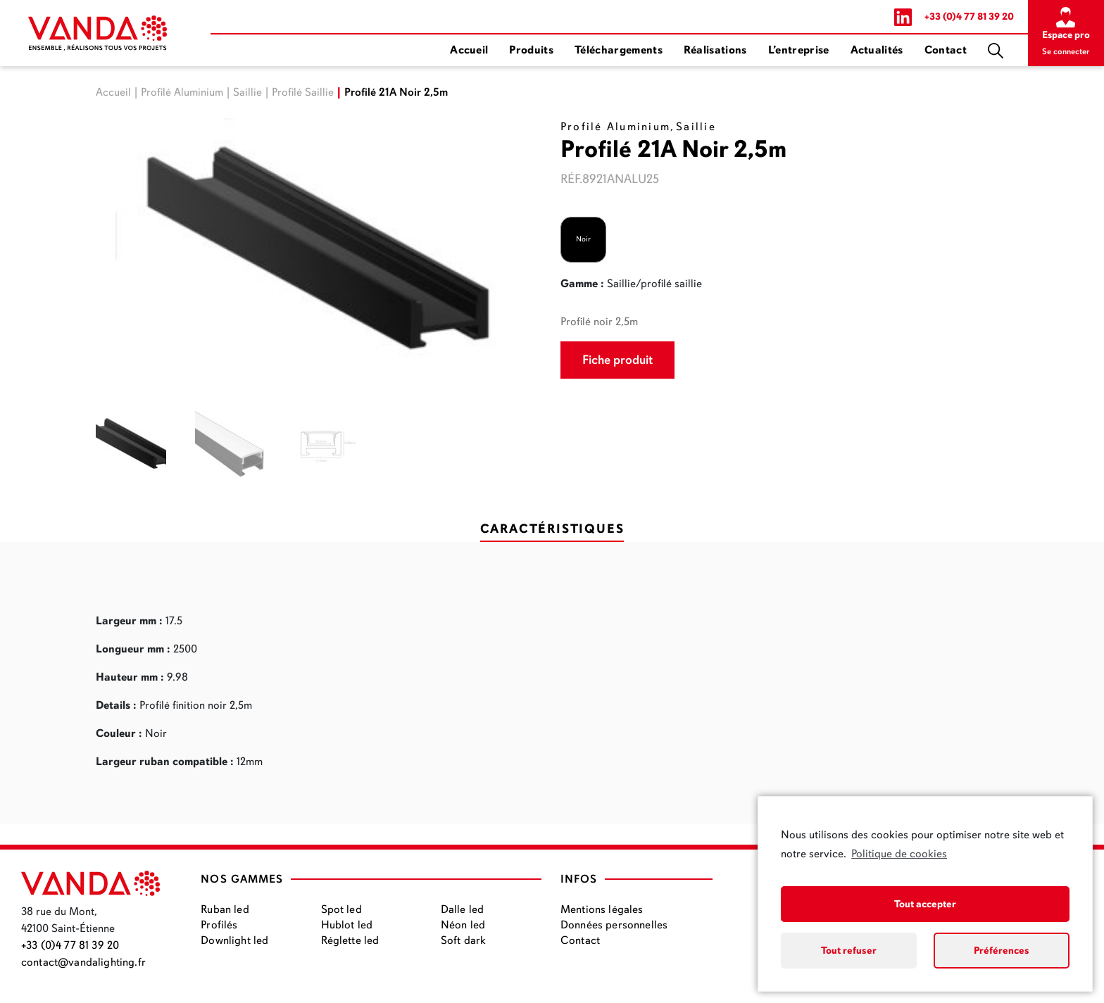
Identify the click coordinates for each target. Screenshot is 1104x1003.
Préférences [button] (1001, 950)
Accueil (469, 50)
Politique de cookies (899, 854)
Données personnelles (613, 925)
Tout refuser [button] (849, 950)
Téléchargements (619, 50)
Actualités (877, 50)
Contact (945, 50)
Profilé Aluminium (182, 92)
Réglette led (350, 940)
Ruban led (225, 909)
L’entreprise (798, 50)
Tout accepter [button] (925, 903)
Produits (531, 50)
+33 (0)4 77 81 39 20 (969, 17)
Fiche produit (617, 359)
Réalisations (715, 50)
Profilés (219, 925)
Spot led (341, 909)
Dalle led (462, 909)
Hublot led (347, 925)
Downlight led (234, 940)
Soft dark (463, 940)
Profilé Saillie (303, 92)
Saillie (247, 92)
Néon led (463, 925)
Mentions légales (602, 909)
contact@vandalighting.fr (83, 962)
